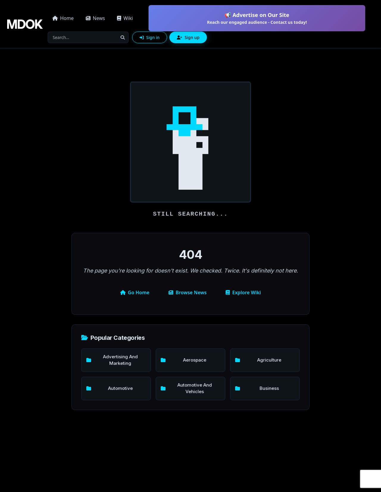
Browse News (187, 292)
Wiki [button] (125, 18)
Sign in (150, 37)
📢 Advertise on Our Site (256, 18)
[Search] (82, 37)
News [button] (95, 18)
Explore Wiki (243, 292)
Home (63, 18)
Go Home (134, 292)
